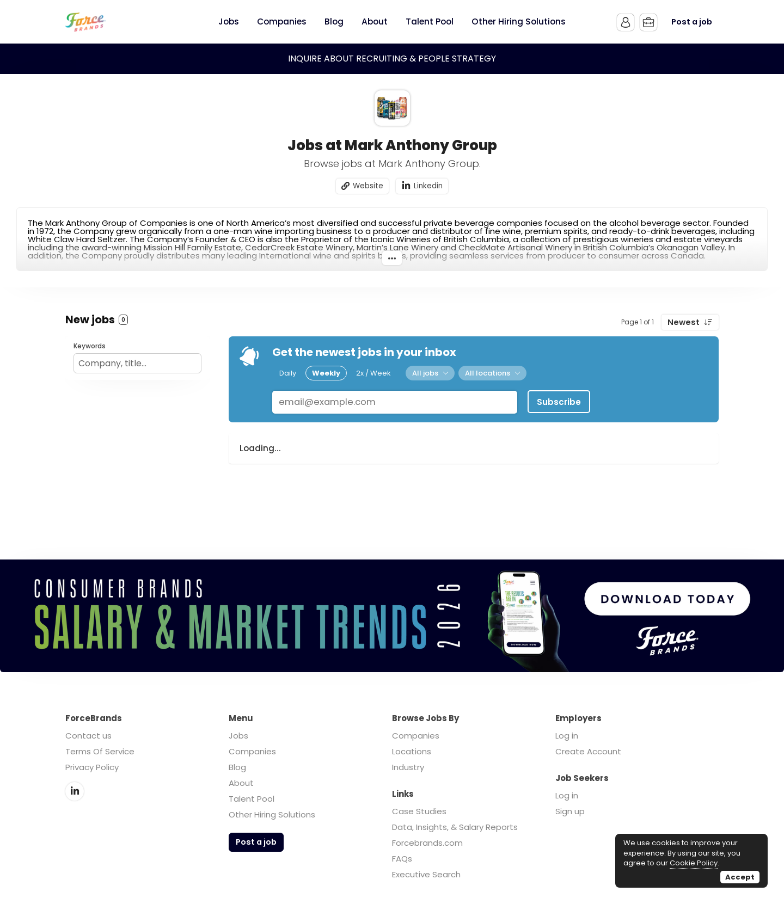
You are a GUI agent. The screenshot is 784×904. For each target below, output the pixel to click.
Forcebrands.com (427, 842)
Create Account (588, 751)
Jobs (238, 735)
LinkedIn (74, 791)
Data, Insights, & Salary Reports (455, 827)
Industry (408, 767)
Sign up (570, 811)
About (241, 783)
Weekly (326, 373)
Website (368, 186)
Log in (566, 735)
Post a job (691, 21)
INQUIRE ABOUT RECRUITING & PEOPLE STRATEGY (392, 58)
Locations (411, 751)
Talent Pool (251, 798)
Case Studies (419, 811)
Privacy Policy (92, 767)
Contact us (88, 735)
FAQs (402, 858)
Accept (740, 877)
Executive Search (426, 874)
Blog (237, 767)
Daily (287, 373)
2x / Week (373, 373)
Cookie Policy (694, 863)
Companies (252, 751)
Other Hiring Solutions (272, 814)
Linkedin (428, 186)
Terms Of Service (99, 751)
